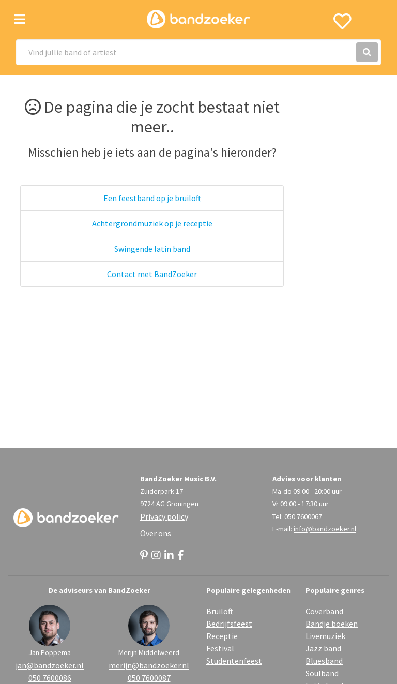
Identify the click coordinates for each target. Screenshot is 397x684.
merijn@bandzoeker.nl (149, 665)
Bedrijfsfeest (229, 623)
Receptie (222, 636)
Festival (220, 648)
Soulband (322, 673)
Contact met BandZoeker (152, 274)
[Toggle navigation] (20, 19)
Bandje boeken (332, 623)
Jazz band (323, 648)
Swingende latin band (152, 249)
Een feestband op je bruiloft (152, 198)
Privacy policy (164, 516)
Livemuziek (325, 636)
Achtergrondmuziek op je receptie (152, 223)
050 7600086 (49, 678)
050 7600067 (303, 516)
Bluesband (324, 661)
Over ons (155, 533)
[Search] (198, 52)
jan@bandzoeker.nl (50, 665)
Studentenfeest (234, 661)
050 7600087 (149, 678)
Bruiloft (219, 611)
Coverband (324, 611)
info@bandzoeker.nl (325, 529)
